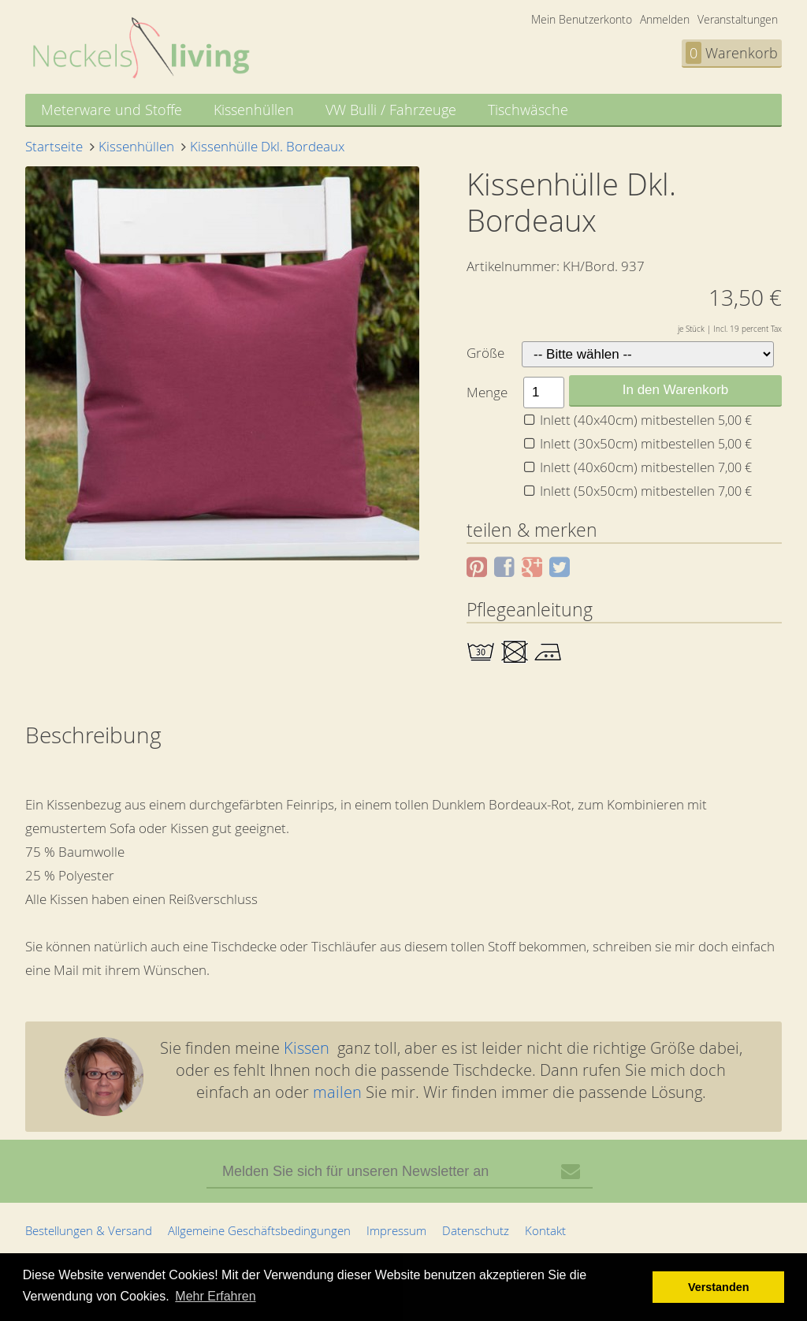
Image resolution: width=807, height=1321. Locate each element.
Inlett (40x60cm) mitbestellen (646, 467)
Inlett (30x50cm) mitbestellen (646, 443)
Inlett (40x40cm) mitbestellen (646, 420)
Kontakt (545, 1230)
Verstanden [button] (718, 1287)
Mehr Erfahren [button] (215, 1296)
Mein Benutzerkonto (581, 19)
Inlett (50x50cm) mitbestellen (646, 491)
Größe (485, 353)
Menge (487, 392)
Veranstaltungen (737, 19)
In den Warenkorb (676, 389)
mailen (337, 1092)
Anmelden (665, 19)
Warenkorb (732, 53)
